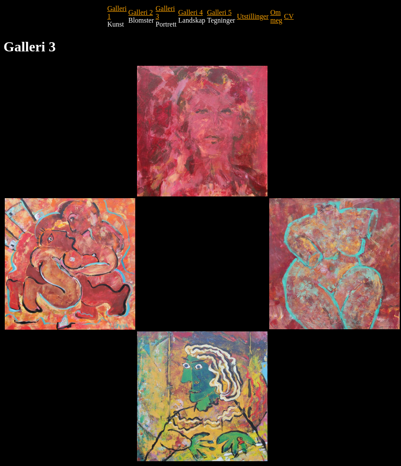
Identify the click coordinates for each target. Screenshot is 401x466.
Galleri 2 (140, 12)
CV (289, 16)
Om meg (277, 16)
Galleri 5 (219, 12)
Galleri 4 (190, 12)
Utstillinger (253, 16)
